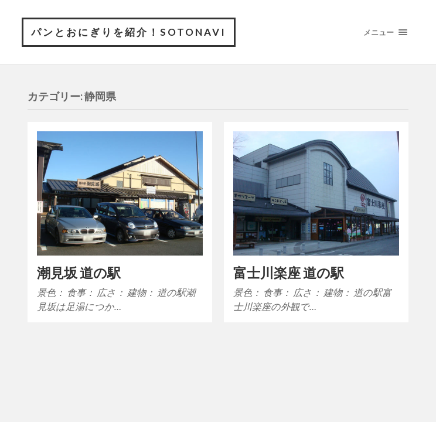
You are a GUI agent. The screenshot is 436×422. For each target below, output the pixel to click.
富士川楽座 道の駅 (288, 273)
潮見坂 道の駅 (79, 273)
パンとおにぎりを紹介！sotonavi (128, 32)
